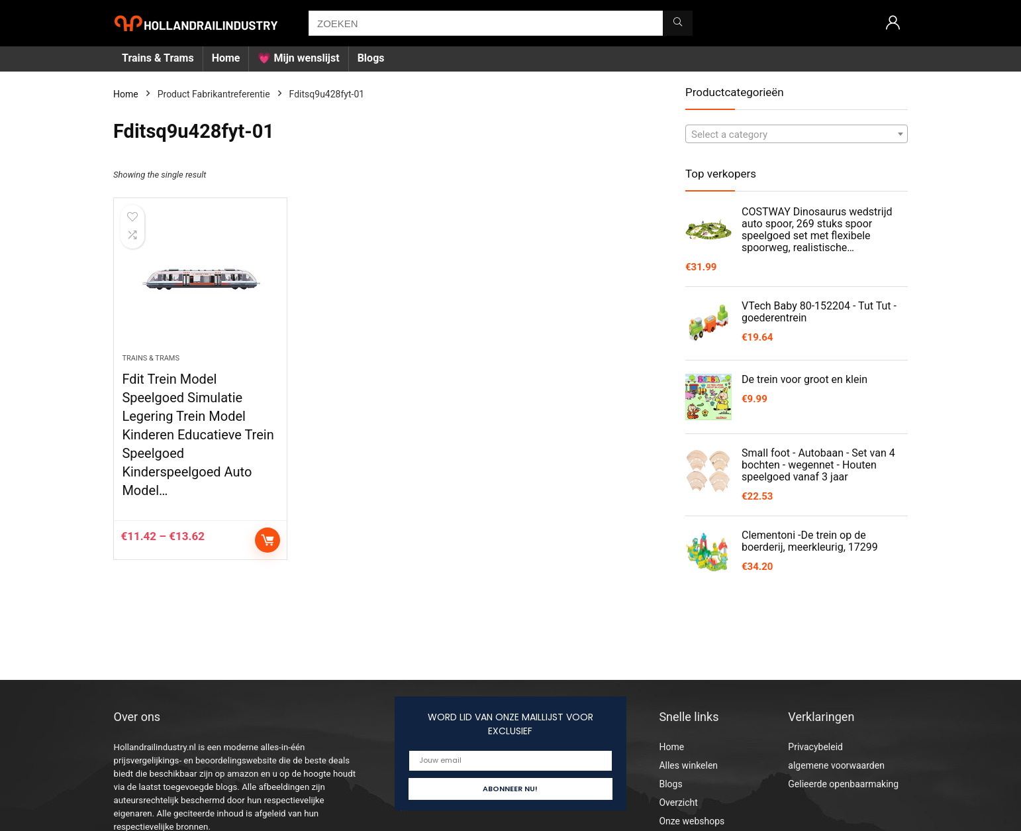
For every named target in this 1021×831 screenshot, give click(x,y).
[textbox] (796, 134)
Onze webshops (691, 821)
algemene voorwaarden (836, 765)
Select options (267, 540)
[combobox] (796, 134)
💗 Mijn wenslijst (298, 58)
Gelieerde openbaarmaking (843, 784)
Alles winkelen (688, 765)
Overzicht (678, 802)
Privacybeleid (815, 747)
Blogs (371, 58)
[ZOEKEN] (678, 23)
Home (226, 58)
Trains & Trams (158, 58)
